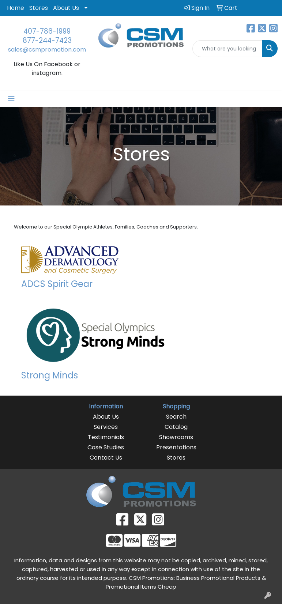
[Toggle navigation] (11, 99)
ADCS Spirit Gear (57, 284)
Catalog (176, 427)
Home (15, 8)
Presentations (176, 447)
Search (176, 416)
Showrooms (176, 437)
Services (106, 427)
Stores (38, 8)
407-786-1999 (47, 31)
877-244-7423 (47, 40)
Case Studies (105, 447)
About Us (66, 8)
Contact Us (106, 457)
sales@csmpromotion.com (47, 49)
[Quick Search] (227, 48)
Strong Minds (49, 375)
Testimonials (106, 437)
